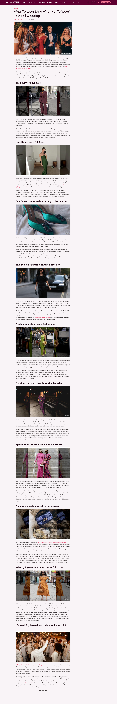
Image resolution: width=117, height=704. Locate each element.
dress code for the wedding (42, 317)
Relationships (40, 2)
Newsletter (106, 2)
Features (76, 2)
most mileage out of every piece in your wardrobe (52, 542)
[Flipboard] (95, 2)
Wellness (50, 2)
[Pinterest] (92, 2)
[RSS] (99, 2)
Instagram (67, 114)
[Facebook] (88, 2)
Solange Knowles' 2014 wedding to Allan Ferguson (30, 665)
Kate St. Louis (18, 19)
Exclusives (31, 2)
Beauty (57, 2)
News (24, 2)
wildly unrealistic (28, 683)
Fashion (63, 2)
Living (69, 2)
